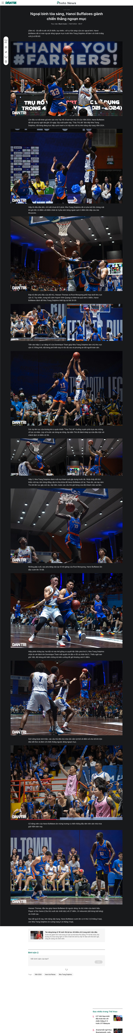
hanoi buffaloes (50, 974)
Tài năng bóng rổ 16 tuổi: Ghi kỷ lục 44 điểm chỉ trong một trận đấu (71, 932)
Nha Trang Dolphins (65, 974)
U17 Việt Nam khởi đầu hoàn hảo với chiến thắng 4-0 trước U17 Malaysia (103, 1019)
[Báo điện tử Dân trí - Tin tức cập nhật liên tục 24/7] (11, 2)
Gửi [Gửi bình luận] (98, 962)
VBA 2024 (38, 974)
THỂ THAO (66, 10)
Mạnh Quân (63, 24)
